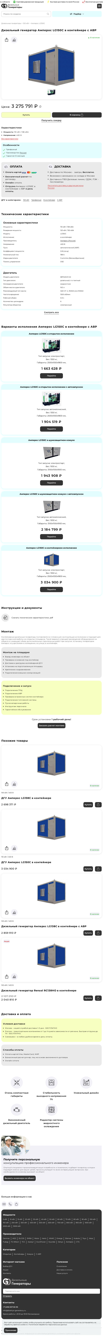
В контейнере (49, 200)
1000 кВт (88, 1223)
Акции (5, 1270)
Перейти (51, 376)
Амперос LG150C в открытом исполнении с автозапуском (51, 387)
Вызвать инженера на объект (19, 1178)
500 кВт (42, 1223)
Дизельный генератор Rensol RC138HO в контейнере (39, 990)
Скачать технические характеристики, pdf (32, 617)
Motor (36, 1238)
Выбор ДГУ (7, 1266)
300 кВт (24, 1223)
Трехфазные (36, 200)
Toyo (84, 1238)
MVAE (51, 1238)
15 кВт (20, 1219)
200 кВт (15, 1223)
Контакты (7, 1273)
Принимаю (10, 1330)
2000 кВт (6, 1226)
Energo (59, 1238)
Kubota (77, 1238)
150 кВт (6, 1223)
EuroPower (41, 1242)
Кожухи (30, 1254)
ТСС (23, 1242)
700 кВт (60, 1223)
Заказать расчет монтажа (51, 725)
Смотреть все (51, 312)
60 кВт (60, 1219)
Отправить (7, 1296)
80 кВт (76, 1219)
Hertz (44, 1238)
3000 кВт (17, 1226)
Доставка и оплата (64, 1270)
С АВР (59, 200)
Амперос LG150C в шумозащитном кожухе (51, 440)
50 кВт (52, 1219)
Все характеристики (9, 139)
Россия (23, 153)
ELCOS (21, 1238)
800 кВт (69, 1223)
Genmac (6, 1238)
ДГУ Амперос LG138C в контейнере (26, 798)
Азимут (31, 1242)
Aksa (91, 1238)
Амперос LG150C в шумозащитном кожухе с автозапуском (51, 494)
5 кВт (5, 1219)
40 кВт (44, 1219)
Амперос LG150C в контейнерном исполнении (51, 548)
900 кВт (79, 1223)
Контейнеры (19, 1254)
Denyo (60, 1242)
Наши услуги (62, 1273)
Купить (26, 115)
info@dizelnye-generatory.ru (14, 1310)
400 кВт (33, 1223)
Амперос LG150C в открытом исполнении (51, 334)
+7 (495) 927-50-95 (10, 1307)
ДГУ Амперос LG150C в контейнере (26, 862)
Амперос (69, 1242)
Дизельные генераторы (11, 23)
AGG (14, 1238)
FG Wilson (15, 1242)
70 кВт (68, 1219)
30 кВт (35, 1219)
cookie (22, 1325)
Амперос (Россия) (68, 241)
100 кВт (26, 23)
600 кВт (51, 1223)
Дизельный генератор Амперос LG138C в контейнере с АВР (44, 926)
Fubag (5, 1242)
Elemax (68, 1238)
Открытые (7, 1254)
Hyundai (51, 1242)
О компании (62, 1266)
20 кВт (27, 1219)
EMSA (29, 1238)
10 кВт (12, 1219)
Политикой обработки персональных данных (48, 1325)
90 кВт (84, 1219)
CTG (78, 1242)
